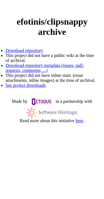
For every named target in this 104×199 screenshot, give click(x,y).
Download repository (24, 50)
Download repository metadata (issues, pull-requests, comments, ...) (45, 68)
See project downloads (26, 85)
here (79, 120)
